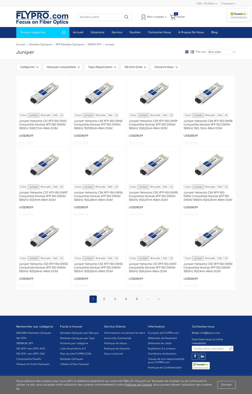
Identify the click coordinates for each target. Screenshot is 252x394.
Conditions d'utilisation (162, 354)
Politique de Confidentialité (164, 367)
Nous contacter (113, 354)
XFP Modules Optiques (70, 44)
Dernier (159, 299)
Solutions (97, 32)
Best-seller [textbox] (214, 52)
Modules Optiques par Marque (79, 333)
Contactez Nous (159, 32)
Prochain (148, 299)
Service (117, 32)
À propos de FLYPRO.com (163, 333)
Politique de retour (115, 343)
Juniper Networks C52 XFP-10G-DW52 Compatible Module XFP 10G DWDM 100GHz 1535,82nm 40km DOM (98, 268)
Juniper (33, 115)
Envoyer (226, 384)
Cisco (23, 115)
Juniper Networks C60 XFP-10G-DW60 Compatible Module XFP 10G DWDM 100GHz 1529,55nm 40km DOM (98, 125)
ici (17, 388)
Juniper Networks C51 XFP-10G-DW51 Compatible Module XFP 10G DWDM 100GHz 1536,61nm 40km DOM (152, 268)
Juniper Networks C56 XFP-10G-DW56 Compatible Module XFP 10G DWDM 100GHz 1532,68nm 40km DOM (98, 196)
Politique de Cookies (138, 384)
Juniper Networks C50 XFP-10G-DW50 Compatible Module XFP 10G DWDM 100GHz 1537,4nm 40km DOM (208, 268)
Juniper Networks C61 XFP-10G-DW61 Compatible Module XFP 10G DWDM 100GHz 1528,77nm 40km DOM (43, 125)
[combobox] (221, 51)
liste (192, 51)
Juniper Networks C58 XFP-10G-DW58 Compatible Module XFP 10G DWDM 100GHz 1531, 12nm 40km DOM (208, 125)
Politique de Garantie (117, 348)
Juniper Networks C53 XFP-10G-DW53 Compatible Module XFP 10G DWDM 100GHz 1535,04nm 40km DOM (43, 268)
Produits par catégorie (74, 343)
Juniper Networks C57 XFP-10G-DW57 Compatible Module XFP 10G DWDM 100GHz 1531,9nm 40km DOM (43, 196)
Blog (214, 32)
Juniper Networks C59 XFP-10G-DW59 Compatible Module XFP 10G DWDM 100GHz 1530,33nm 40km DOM (153, 125)
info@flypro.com (210, 333)
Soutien (135, 32)
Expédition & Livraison (162, 348)
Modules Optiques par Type (77, 338)
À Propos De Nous (191, 32)
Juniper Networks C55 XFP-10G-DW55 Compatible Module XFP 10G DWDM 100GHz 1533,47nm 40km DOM (153, 196)
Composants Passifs (28, 359)
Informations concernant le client (124, 333)
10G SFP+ (21, 338)
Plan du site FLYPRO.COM (75, 354)
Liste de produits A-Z (73, 348)
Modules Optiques (40, 44)
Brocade (45, 115)
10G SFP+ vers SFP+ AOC (31, 348)
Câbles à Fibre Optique (74, 364)
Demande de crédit (160, 343)
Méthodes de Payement (162, 338)
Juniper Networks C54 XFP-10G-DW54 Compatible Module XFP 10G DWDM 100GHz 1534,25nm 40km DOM (208, 196)
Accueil (78, 32)
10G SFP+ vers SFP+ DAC (30, 354)
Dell (55, 115)
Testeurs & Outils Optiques (32, 364)
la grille (187, 51)
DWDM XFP (94, 44)
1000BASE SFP (24, 343)
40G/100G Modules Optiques (33, 333)
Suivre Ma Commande (117, 338)
